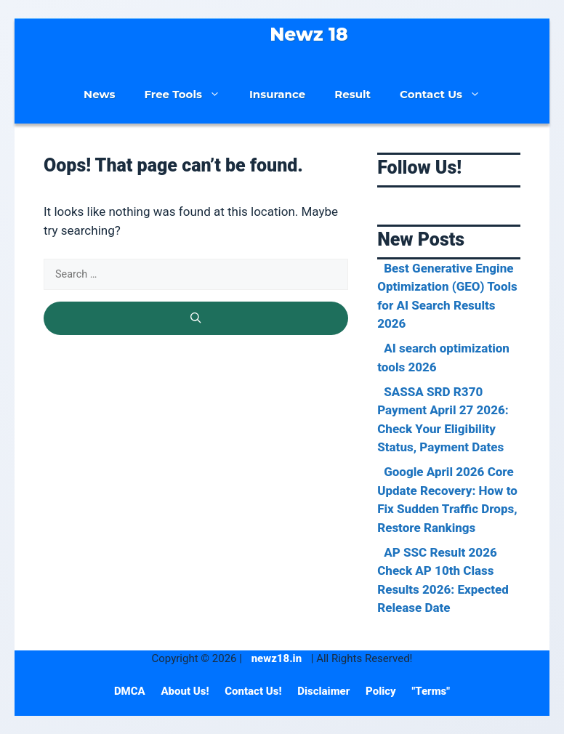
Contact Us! (254, 691)
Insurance (277, 94)
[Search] (196, 318)
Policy (382, 691)
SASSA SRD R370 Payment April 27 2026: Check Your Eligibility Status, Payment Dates (443, 419)
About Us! (186, 691)
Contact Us (447, 94)
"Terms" (430, 691)
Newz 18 (309, 34)
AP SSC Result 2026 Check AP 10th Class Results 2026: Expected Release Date (443, 580)
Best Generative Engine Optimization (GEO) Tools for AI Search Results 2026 (447, 296)
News (99, 94)
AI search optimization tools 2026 (443, 357)
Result (352, 94)
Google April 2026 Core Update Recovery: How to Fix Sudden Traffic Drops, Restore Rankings (447, 499)
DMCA (131, 691)
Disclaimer (324, 691)
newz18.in (276, 658)
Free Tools (189, 94)
